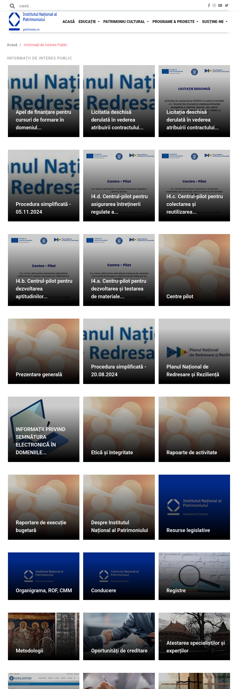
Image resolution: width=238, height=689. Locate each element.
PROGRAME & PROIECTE (174, 21)
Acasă (12, 45)
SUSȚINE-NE (213, 21)
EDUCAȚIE (87, 21)
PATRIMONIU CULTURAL (124, 21)
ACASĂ (69, 21)
